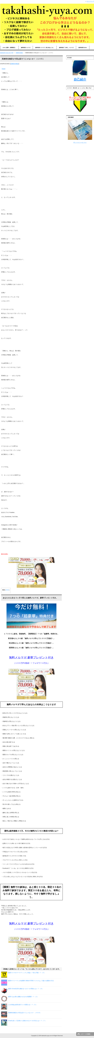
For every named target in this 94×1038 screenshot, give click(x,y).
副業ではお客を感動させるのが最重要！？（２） (23, 996)
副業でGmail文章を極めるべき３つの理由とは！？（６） (25, 988)
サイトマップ (90, 1)
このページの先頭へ (85, 1034)
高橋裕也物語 (14, 63)
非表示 (7, 590)
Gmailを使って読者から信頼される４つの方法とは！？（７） (27, 1020)
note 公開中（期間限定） (9, 47)
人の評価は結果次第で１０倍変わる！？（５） (22, 1004)
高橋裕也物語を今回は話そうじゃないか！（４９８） (24, 1012)
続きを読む (4, 554)
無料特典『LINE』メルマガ (66, 47)
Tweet (3, 69)
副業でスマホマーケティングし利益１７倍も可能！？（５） (26, 972)
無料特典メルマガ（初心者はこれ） (44, 47)
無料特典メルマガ (25, 47)
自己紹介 (80, 79)
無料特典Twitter (82, 47)
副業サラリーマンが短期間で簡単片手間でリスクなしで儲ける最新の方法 (31, 980)
